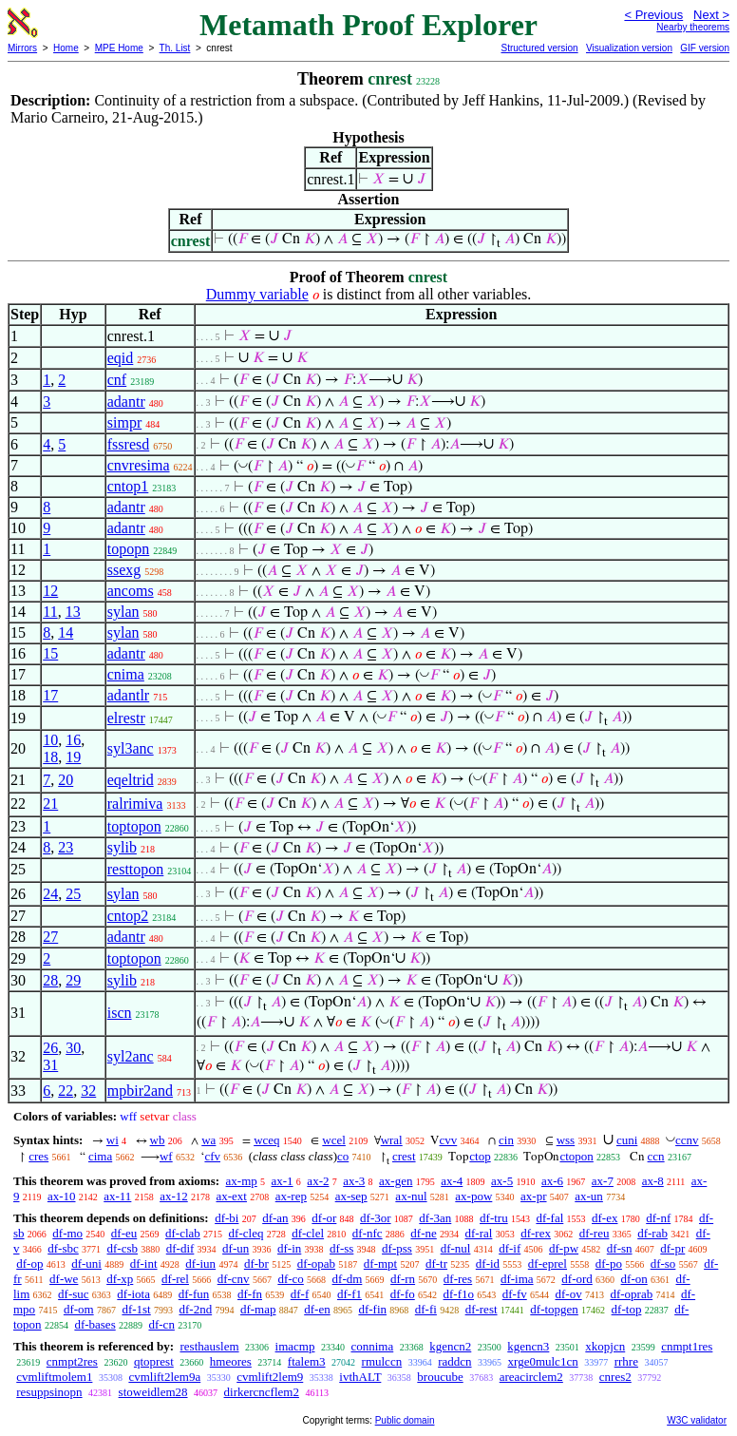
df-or (324, 1218)
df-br (256, 1263)
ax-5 (502, 1181)
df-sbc (63, 1248)
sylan (123, 611)
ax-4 (452, 1181)
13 (73, 611)
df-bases (94, 1324)
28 (50, 980)
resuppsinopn (49, 1392)
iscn (119, 1013)
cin (506, 1140)
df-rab (652, 1233)
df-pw (563, 1248)
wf (166, 1156)
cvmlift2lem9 (269, 1376)
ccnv (687, 1140)
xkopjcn (605, 1346)
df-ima (517, 1279)
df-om (79, 1309)
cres (38, 1156)
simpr (124, 422)
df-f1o (459, 1294)
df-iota (133, 1294)
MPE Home (119, 48)
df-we (63, 1279)
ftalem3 (307, 1361)
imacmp (295, 1346)
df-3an (435, 1218)
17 (50, 695)
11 (50, 611)
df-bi (226, 1218)
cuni (626, 1140)
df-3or (375, 1218)
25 (73, 894)
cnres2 (615, 1376)
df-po (608, 1263)
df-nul (456, 1248)
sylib (122, 847)
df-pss (397, 1248)
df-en (317, 1309)
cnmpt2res (72, 1361)
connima (371, 1346)
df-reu (594, 1233)
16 (73, 740)
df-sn (620, 1248)
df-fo (402, 1294)
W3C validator (697, 1420)
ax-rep (291, 1196)
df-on (634, 1279)
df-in (289, 1248)
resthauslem (209, 1346)
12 (50, 591)
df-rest (481, 1309)
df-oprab (631, 1294)
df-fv (514, 1294)
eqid (120, 358)
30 (73, 1048)
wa (208, 1140)
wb (157, 1140)
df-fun (194, 1294)
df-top (627, 1309)
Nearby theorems (692, 27)
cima (100, 1156)
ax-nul (410, 1196)
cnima (125, 674)
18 (50, 757)
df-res (458, 1279)
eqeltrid (130, 780)
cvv (448, 1140)
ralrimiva (135, 803)
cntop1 (128, 486)
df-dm (347, 1279)
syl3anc (130, 748)
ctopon (576, 1156)
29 (73, 980)
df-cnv (233, 1279)
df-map (258, 1309)
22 (65, 1090)
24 (50, 894)
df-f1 (349, 1294)
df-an (275, 1218)
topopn (128, 549)
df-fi (426, 1309)
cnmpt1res (686, 1346)
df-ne (423, 1233)
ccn (656, 1156)
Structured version (539, 48)
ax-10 (61, 1196)
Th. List (175, 48)
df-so (663, 1263)
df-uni (86, 1263)
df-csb (123, 1248)
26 (50, 1048)
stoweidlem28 (153, 1392)
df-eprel (547, 1263)
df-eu (124, 1233)
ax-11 (117, 1196)
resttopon (135, 869)
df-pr (672, 1248)
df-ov (569, 1294)
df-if (509, 1248)
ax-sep (351, 1196)
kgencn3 (528, 1346)
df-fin (372, 1309)
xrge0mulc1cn (543, 1361)
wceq (266, 1140)
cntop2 (128, 916)
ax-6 (552, 1181)
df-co (290, 1279)
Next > (711, 15)
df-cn (161, 1324)
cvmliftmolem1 (54, 1376)
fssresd (128, 444)
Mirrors (22, 48)
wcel (334, 1140)
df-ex (604, 1218)
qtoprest (154, 1361)
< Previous (653, 15)
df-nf (658, 1218)
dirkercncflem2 (261, 1392)
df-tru (494, 1218)
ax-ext (231, 1196)
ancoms (130, 591)
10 (50, 740)
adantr (126, 401)
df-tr (436, 1263)
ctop (479, 1156)
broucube (440, 1376)
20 (65, 780)
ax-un (589, 1196)
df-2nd (196, 1309)
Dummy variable (257, 294)
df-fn (249, 1294)
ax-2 (318, 1181)
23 (65, 847)
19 (73, 757)
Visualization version (629, 48)
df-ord (577, 1279)
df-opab (316, 1263)
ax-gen (395, 1181)
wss (566, 1140)
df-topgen (554, 1309)
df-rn (402, 1279)
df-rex (535, 1233)
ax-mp (241, 1181)
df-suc (73, 1294)
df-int (144, 1263)
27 (50, 937)
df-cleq (246, 1233)
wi (112, 1140)
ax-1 (282, 1181)
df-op (29, 1263)
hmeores (231, 1361)
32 (88, 1090)
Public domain (405, 1420)
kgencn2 (450, 1346)
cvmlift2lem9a (164, 1376)
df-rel (175, 1279)
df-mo (67, 1233)
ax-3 (354, 1181)
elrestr (126, 718)
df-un (235, 1248)
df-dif (180, 1248)
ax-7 (603, 1181)
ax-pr (533, 1196)
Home (66, 48)
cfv (212, 1156)
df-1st (136, 1309)
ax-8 (653, 1181)
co (343, 1156)
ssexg (124, 570)
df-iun (200, 1263)
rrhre (626, 1361)
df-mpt (380, 1263)
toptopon (134, 826)
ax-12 (174, 1196)
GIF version (704, 48)
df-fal (549, 1218)
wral (392, 1140)
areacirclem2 (531, 1376)
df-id (488, 1263)
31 (50, 1065)
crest (404, 1156)
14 (65, 632)
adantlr (128, 695)
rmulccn (382, 1361)
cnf (116, 380)
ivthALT (360, 1376)
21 (50, 803)
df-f (300, 1294)
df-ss (341, 1248)
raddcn (454, 1361)
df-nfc (367, 1233)
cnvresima (138, 465)
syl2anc (130, 1056)
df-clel (308, 1233)
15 (50, 653)
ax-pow (473, 1196)
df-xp (119, 1279)
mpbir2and (140, 1090)
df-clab (182, 1233)
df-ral (479, 1233)
